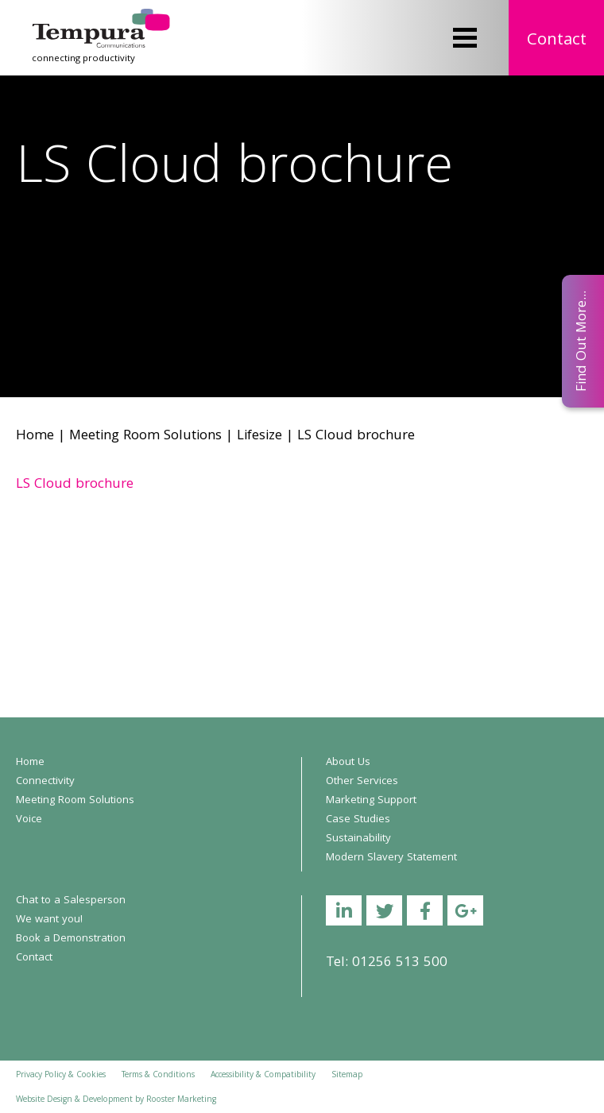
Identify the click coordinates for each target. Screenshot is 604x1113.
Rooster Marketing (181, 1100)
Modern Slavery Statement (391, 858)
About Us (348, 762)
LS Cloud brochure (75, 485)
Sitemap (346, 1076)
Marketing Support (371, 801)
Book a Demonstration (71, 939)
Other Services (362, 781)
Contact (557, 41)
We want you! (49, 920)
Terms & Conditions (158, 1076)
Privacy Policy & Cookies (61, 1076)
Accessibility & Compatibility (263, 1076)
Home (35, 436)
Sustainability (358, 839)
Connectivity (45, 781)
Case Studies (358, 820)
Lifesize (259, 436)
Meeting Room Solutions (145, 436)
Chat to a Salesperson (71, 901)
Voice (29, 820)
